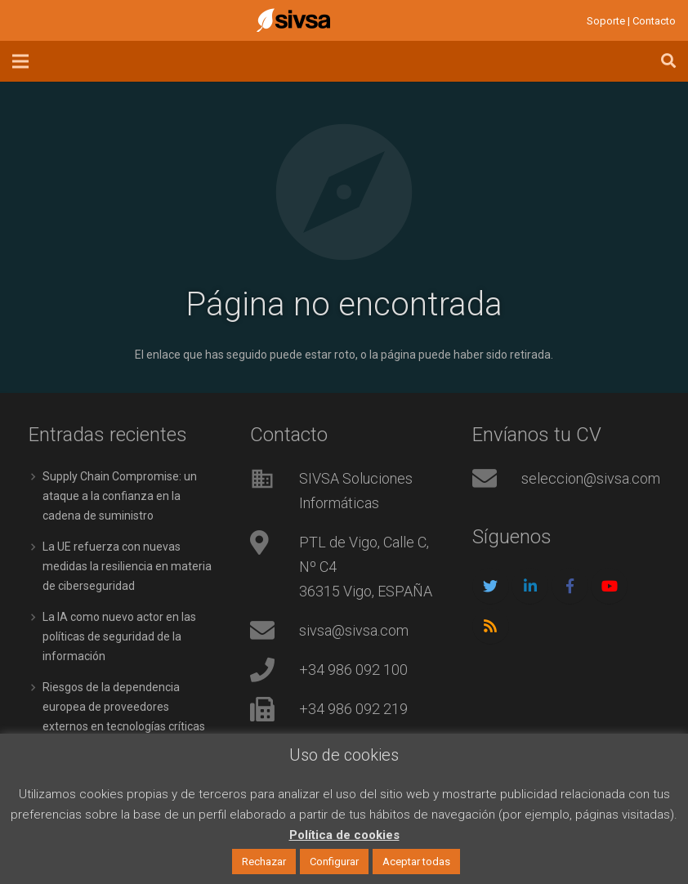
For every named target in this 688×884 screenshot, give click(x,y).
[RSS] (490, 626)
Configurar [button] (334, 861)
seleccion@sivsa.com (590, 478)
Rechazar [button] (264, 861)
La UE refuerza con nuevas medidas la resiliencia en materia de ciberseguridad (127, 566)
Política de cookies (344, 835)
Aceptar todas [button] (416, 861)
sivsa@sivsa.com (354, 630)
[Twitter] (490, 586)
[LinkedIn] (530, 586)
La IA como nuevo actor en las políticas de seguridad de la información (119, 636)
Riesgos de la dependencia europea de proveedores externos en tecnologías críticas (123, 707)
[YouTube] (609, 586)
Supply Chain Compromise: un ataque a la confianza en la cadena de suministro (119, 496)
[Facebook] (570, 586)
